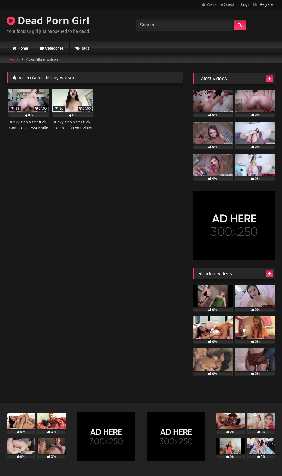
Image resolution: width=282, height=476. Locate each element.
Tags (85, 48)
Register (267, 4)
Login (245, 4)
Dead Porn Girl (48, 20)
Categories (54, 48)
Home (23, 48)
